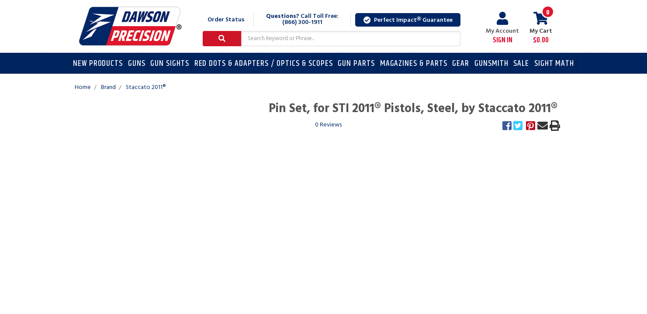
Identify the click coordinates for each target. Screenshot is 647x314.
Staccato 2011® (146, 87)
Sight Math (554, 63)
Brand (108, 87)
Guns (136, 63)
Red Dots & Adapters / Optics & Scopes (263, 63)
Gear (460, 63)
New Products (98, 63)
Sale (521, 63)
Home (83, 87)
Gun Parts (356, 63)
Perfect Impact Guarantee (408, 20)
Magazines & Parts (413, 63)
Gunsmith (491, 63)
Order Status (226, 20)
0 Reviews (328, 125)
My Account (502, 28)
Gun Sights (169, 63)
